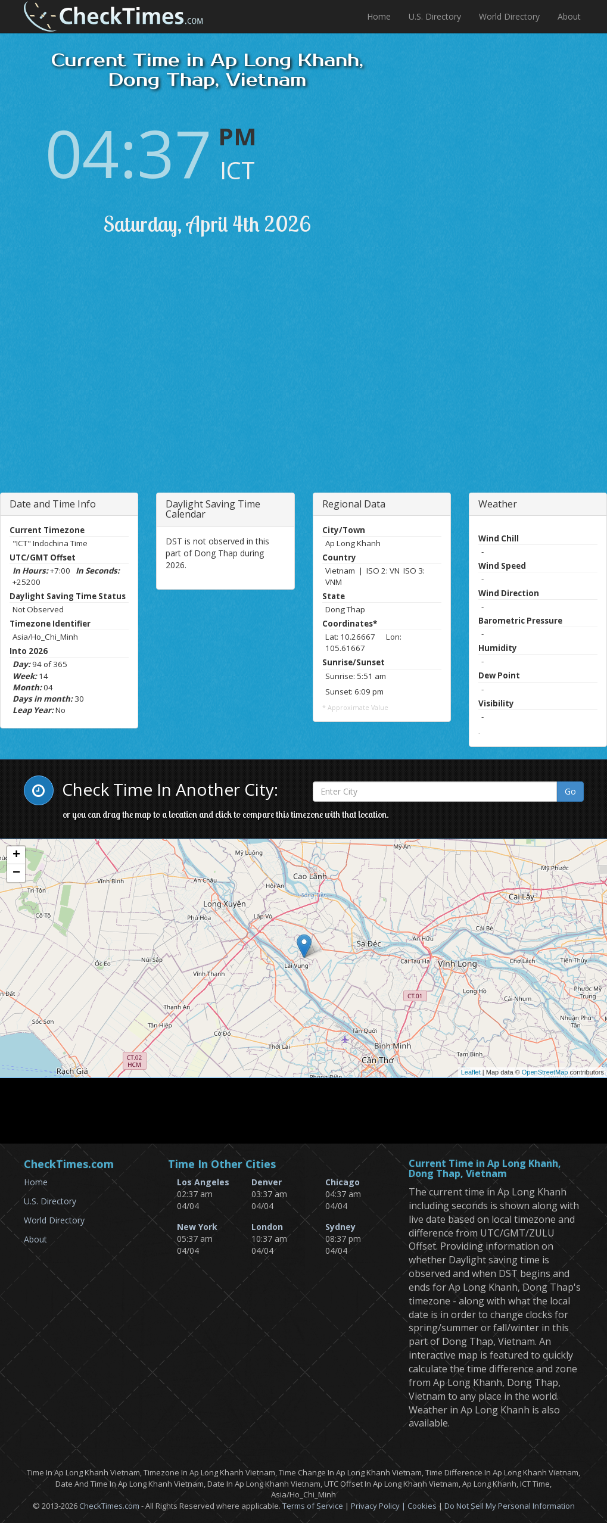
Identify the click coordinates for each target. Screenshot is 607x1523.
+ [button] (16, 855)
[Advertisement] (133, 379)
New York (197, 1226)
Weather (497, 503)
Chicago (342, 1182)
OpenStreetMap (545, 1072)
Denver (266, 1182)
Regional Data (353, 503)
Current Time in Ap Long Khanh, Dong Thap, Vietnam (485, 1168)
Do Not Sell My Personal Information (509, 1505)
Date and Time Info (53, 503)
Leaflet (471, 1072)
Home (379, 16)
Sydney (340, 1226)
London (267, 1226)
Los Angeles (203, 1182)
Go (570, 791)
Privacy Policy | (379, 1505)
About (569, 16)
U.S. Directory (435, 16)
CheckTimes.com (109, 1505)
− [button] (16, 873)
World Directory (509, 16)
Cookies (422, 1505)
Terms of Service (312, 1505)
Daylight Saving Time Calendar (213, 509)
